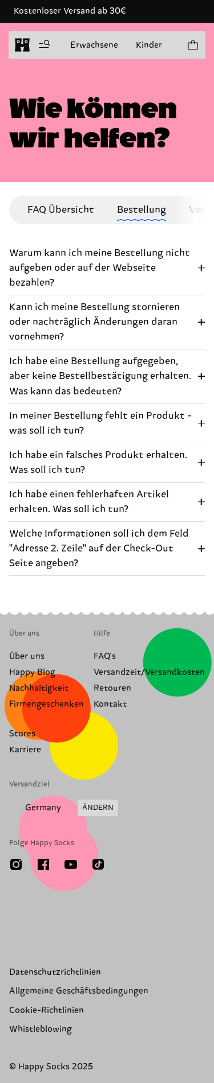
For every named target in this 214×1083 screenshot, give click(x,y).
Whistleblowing (40, 1029)
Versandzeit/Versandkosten (149, 672)
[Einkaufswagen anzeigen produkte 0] (192, 45)
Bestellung (141, 210)
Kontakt (110, 704)
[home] (22, 45)
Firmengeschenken (46, 704)
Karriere (25, 750)
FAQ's (105, 656)
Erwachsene (94, 45)
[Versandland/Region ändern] (63, 808)
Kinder (149, 45)
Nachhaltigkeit (38, 688)
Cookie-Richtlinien (46, 1010)
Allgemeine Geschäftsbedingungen (78, 991)
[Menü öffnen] (44, 45)
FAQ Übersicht (60, 210)
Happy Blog (32, 672)
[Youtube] (70, 864)
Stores (22, 734)
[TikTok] (98, 864)
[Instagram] (16, 864)
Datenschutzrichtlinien (55, 972)
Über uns (27, 656)
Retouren (112, 688)
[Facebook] (43, 864)
